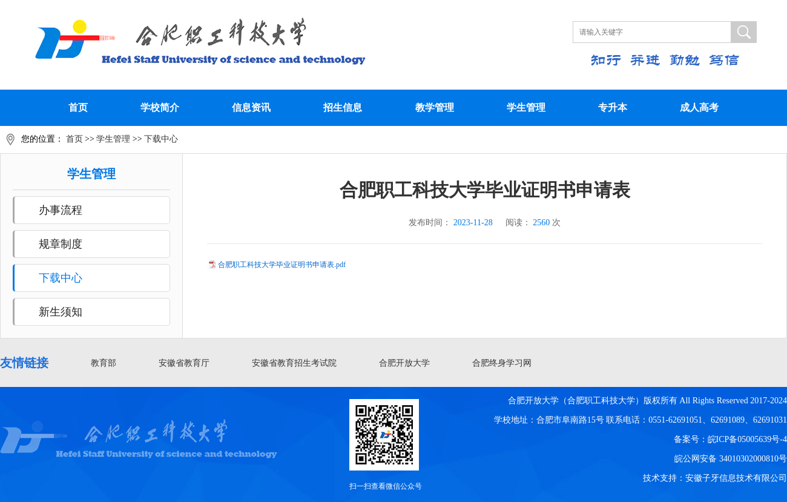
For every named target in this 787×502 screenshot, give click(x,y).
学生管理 (526, 107)
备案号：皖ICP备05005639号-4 (730, 439)
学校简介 (159, 107)
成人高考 (699, 107)
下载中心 (161, 139)
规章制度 (60, 244)
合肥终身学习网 (502, 363)
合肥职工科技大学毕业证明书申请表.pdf (282, 264)
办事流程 (60, 210)
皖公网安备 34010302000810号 (730, 458)
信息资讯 (251, 107)
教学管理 (434, 107)
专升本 (612, 107)
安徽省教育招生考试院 (294, 363)
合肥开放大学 (404, 363)
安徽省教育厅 (184, 363)
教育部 (103, 363)
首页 (78, 107)
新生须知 (60, 312)
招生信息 (342, 107)
